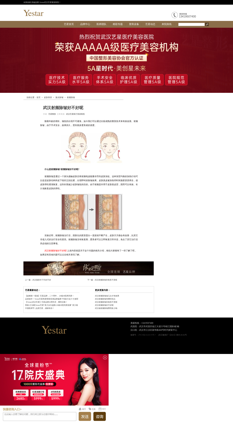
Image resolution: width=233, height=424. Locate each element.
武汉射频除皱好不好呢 (104, 305)
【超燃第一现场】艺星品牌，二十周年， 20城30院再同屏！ (49, 296)
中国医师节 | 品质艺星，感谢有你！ (39, 308)
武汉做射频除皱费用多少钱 (106, 308)
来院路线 (167, 24)
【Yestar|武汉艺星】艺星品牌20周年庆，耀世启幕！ (46, 302)
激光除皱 (59, 97)
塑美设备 (134, 24)
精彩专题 (118, 24)
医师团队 (101, 24)
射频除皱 (71, 97)
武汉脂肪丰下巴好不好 (41, 280)
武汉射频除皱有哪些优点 (105, 299)
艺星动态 (150, 24)
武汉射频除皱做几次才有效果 (107, 296)
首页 (38, 97)
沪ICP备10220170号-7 (147, 335)
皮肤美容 (48, 97)
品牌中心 (85, 24)
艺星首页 (69, 24)
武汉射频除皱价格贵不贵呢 (106, 280)
